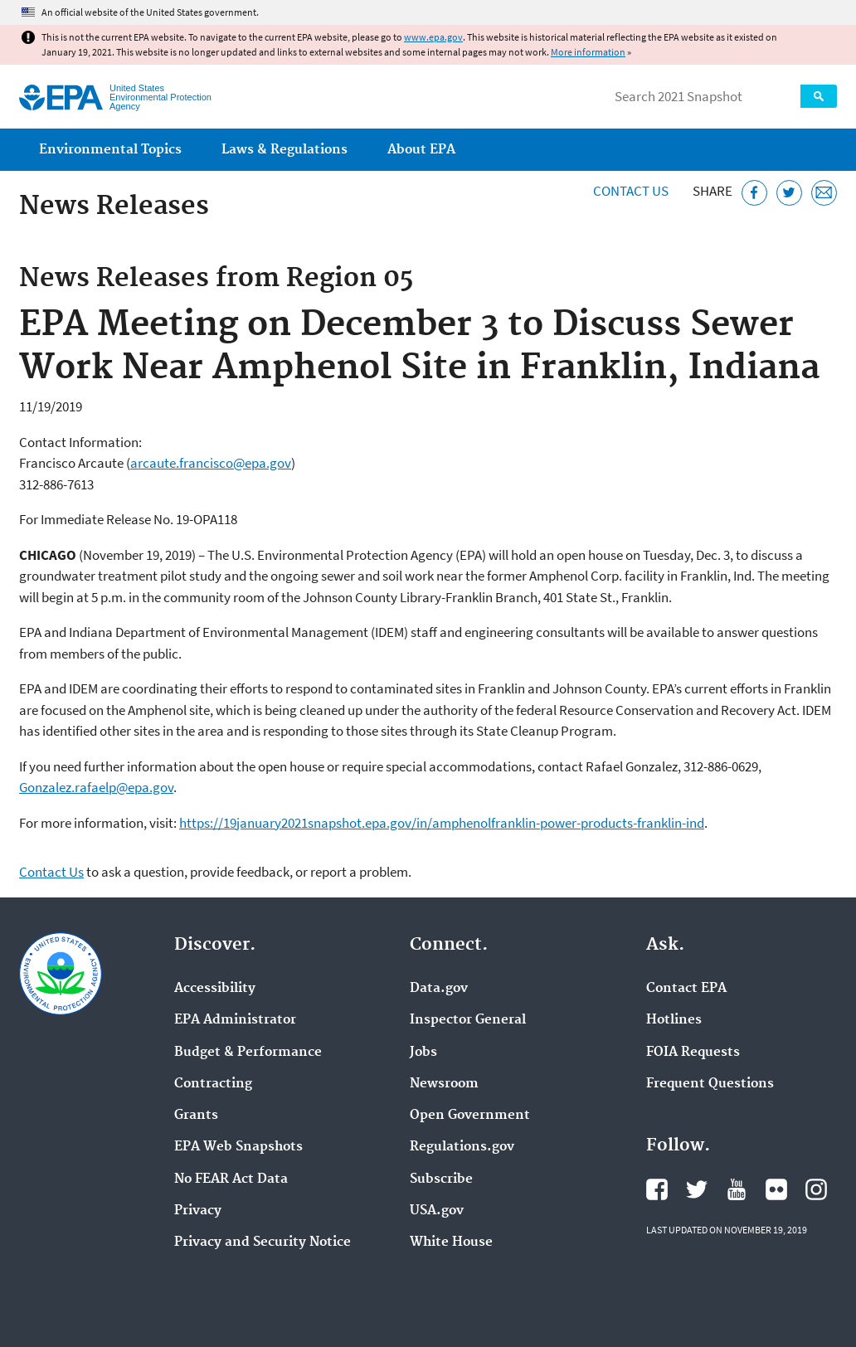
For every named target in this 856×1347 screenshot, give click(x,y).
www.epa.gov (433, 37)
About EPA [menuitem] (421, 150)
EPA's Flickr (776, 1189)
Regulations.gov (462, 1147)
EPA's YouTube (736, 1189)
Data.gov (439, 988)
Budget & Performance (248, 1052)
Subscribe (441, 1179)
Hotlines (674, 1020)
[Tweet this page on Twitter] (789, 193)
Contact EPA (686, 988)
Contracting (213, 1084)
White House (451, 1242)
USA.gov (437, 1211)
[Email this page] (824, 193)
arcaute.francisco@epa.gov (210, 463)
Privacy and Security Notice (262, 1242)
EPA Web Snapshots (238, 1147)
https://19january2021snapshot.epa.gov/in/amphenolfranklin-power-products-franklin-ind (441, 823)
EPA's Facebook (657, 1189)
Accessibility (214, 988)
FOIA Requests (693, 1052)
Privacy (197, 1211)
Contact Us (631, 191)
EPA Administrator (235, 1020)
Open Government (470, 1115)
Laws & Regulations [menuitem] (284, 150)
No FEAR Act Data (231, 1179)
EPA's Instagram (816, 1189)
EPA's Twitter (697, 1189)
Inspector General (468, 1020)
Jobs (423, 1052)
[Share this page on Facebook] (754, 193)
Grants (196, 1115)
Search (818, 96)
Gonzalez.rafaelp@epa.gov (96, 787)
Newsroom (444, 1084)
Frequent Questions (710, 1084)
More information (588, 52)
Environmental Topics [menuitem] (110, 150)
